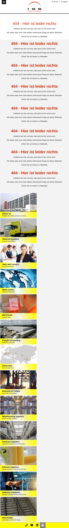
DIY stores (54, 496)
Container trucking (18, 494)
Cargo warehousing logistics (18, 487)
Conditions (30, 468)
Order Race (17, 510)
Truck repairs (17, 499)
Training (51, 510)
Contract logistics (18, 489)
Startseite (43, 36)
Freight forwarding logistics (17, 479)
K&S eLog (18, 515)
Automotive (53, 484)
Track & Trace (18, 508)
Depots (18, 496)
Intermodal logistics (17, 491)
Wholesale (54, 494)
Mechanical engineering (53, 487)
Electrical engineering (54, 491)
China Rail (18, 484)
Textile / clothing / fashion (53, 479)
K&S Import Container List (17, 512)
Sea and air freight (17, 482)
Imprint (23, 468)
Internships (52, 512)
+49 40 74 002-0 (28, 461)
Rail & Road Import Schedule (17, 517)
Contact (18, 522)
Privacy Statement (41, 468)
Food (53, 482)
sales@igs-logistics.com (37, 465)
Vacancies (52, 508)
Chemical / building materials (53, 489)
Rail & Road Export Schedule (17, 520)
